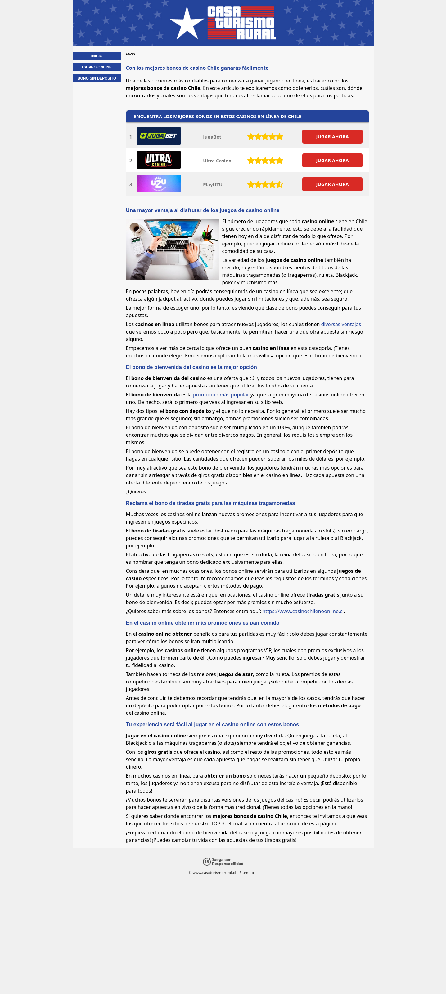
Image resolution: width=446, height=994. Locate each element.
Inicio (97, 56)
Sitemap (247, 872)
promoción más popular (221, 394)
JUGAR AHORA (332, 136)
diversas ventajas (341, 324)
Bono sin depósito (97, 78)
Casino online (96, 67)
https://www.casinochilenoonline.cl (303, 611)
